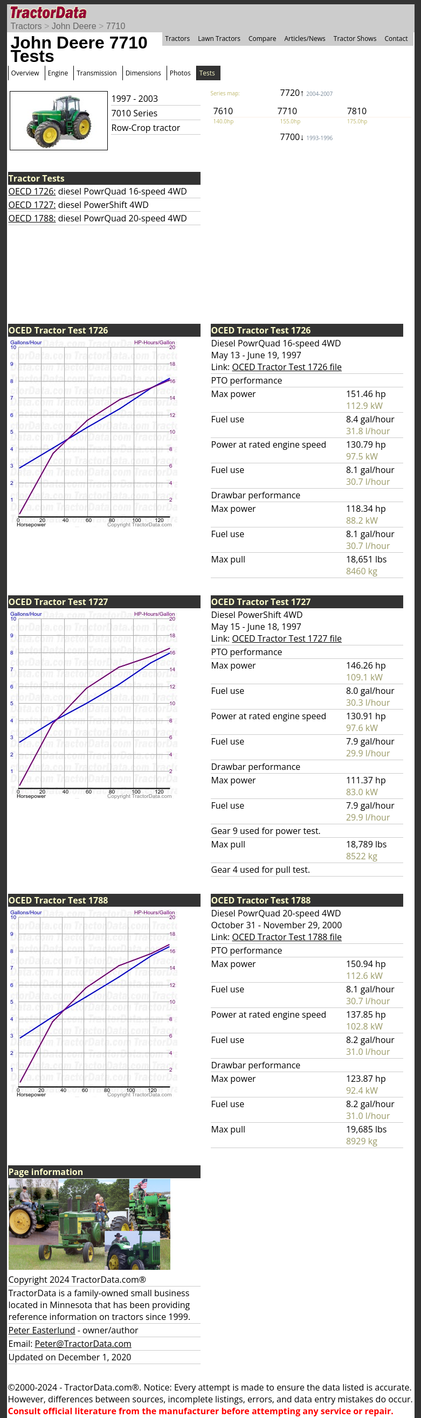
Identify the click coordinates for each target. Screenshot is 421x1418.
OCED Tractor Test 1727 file (287, 638)
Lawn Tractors (219, 38)
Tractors (26, 26)
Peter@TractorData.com (83, 1344)
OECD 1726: (32, 191)
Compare (263, 38)
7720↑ (306, 93)
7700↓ (306, 137)
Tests (207, 73)
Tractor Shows (355, 38)
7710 (116, 26)
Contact (396, 38)
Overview (25, 73)
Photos (180, 73)
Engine (58, 73)
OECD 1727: (32, 205)
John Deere (74, 26)
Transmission (96, 73)
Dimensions (143, 73)
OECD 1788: (32, 218)
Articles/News (305, 38)
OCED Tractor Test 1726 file (287, 367)
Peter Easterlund (42, 1330)
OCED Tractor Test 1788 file (287, 937)
